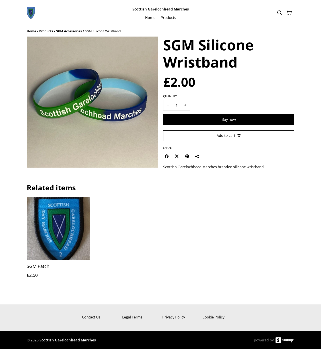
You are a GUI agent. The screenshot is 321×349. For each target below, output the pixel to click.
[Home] (31, 31)
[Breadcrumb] (160, 31)
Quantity (170, 96)
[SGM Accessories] (69, 31)
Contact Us (91, 317)
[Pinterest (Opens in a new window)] (187, 156)
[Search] (279, 13)
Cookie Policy (213, 317)
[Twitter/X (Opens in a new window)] (176, 156)
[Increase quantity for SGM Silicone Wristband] (185, 105)
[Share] (197, 156)
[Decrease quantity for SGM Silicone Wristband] (167, 105)
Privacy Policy (173, 317)
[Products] (46, 31)
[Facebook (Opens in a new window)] (166, 156)
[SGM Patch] (58, 242)
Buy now (229, 119)
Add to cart (229, 135)
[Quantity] (176, 105)
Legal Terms (132, 317)
